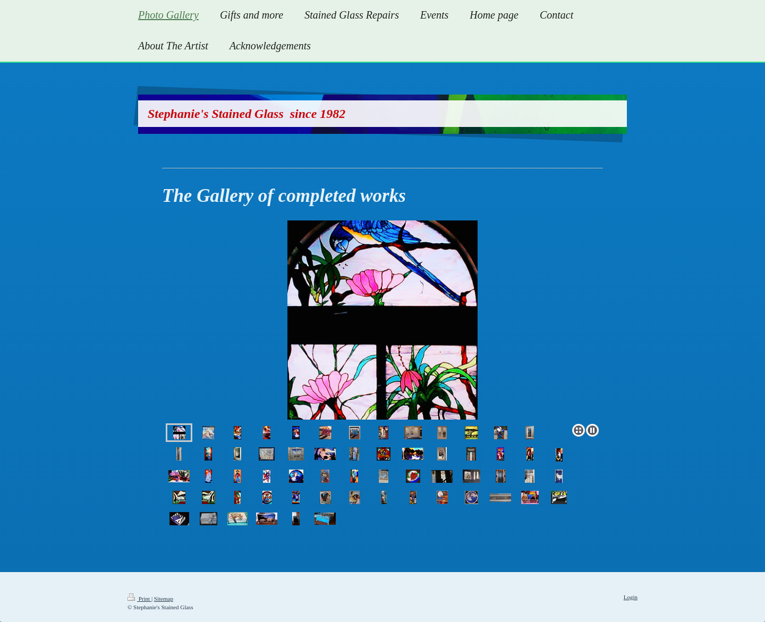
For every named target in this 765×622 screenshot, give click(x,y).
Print (139, 598)
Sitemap (163, 598)
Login (631, 597)
